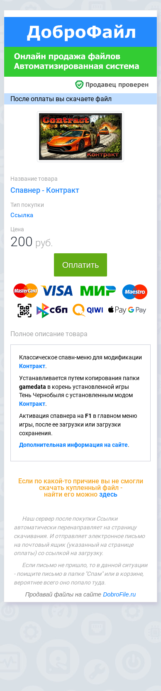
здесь (108, 494)
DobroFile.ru (119, 594)
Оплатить (80, 264)
